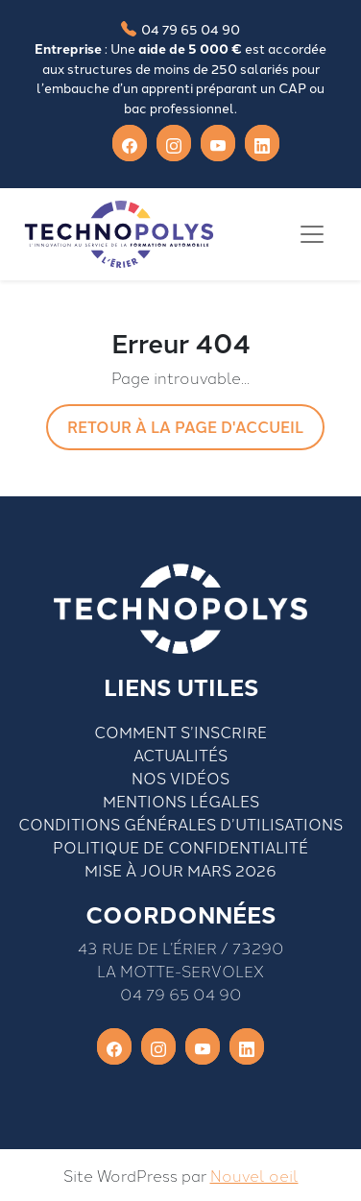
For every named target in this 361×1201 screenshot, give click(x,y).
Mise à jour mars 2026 (180, 869)
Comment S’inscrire (180, 731)
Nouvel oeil (254, 1175)
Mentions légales (181, 800)
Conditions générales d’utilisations (180, 823)
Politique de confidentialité (180, 846)
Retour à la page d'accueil (185, 427)
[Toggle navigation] (312, 234)
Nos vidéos (180, 777)
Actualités (180, 754)
